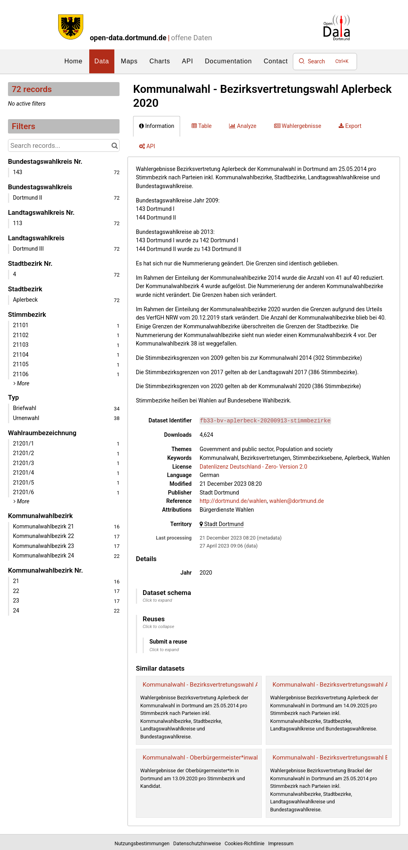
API (187, 61)
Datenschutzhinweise (198, 843)
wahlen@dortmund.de (296, 501)
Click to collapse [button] (158, 626)
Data (101, 61)
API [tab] (147, 146)
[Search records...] (64, 145)
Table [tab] (202, 126)
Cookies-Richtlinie (246, 843)
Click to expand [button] (157, 600)
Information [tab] (156, 126)
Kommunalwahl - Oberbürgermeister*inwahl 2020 (210, 757)
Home (73, 61)
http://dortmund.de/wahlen (233, 501)
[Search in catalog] (115, 145)
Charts (159, 61)
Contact (276, 61)
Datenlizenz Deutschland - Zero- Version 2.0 (253, 466)
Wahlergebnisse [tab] (298, 126)
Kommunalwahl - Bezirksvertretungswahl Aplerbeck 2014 (220, 684)
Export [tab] (350, 126)
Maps (129, 61)
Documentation (228, 61)
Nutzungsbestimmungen (143, 843)
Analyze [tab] (242, 126)
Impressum (280, 843)
